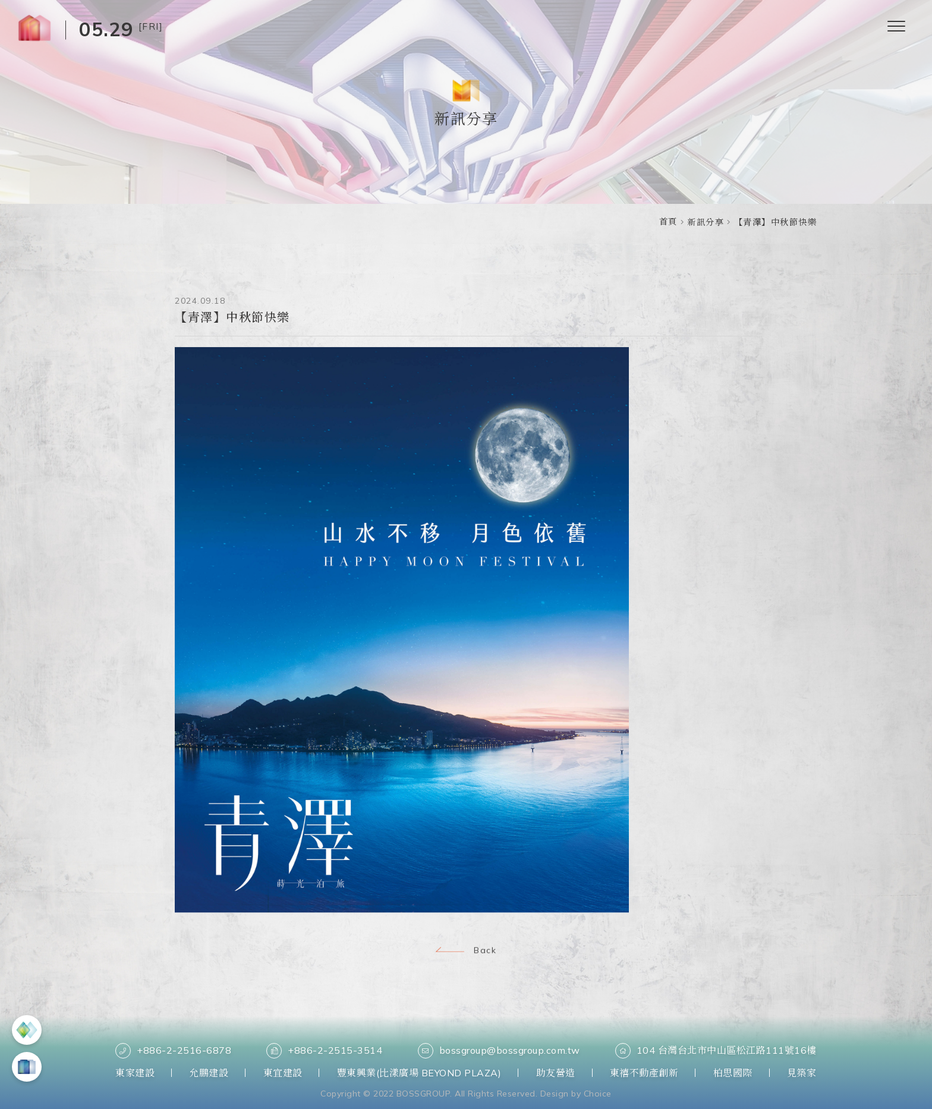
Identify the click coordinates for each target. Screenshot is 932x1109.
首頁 (668, 221)
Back (466, 951)
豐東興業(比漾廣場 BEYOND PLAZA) (419, 1073)
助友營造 (555, 1073)
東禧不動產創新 (644, 1073)
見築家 (802, 1073)
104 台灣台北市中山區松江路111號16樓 (716, 1050)
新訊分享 (705, 222)
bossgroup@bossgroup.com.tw (499, 1050)
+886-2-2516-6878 (173, 1050)
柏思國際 (732, 1073)
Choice (598, 1093)
